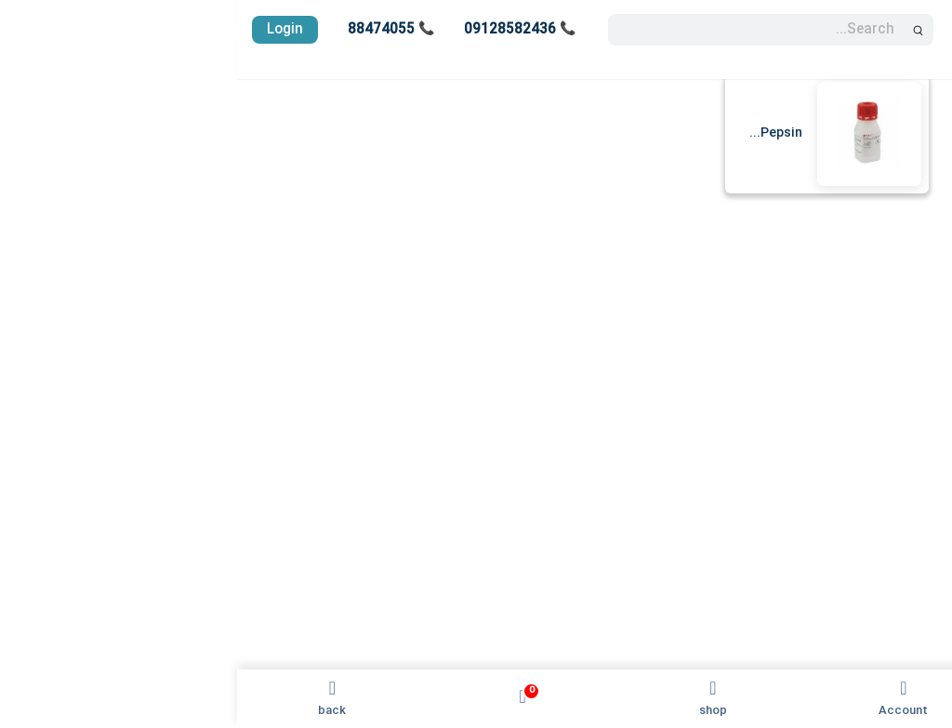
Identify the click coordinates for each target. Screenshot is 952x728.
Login (48, 30)
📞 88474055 (154, 30)
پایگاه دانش (899, 451)
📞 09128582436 (282, 30)
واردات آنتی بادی (886, 417)
